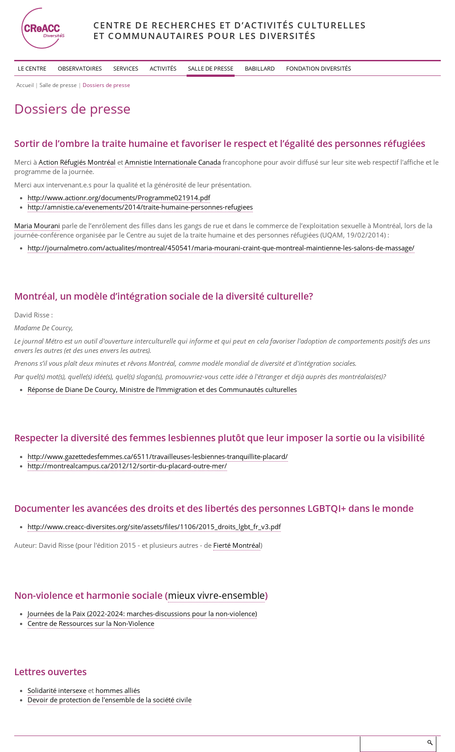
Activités (163, 68)
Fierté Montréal (236, 545)
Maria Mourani (37, 225)
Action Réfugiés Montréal (77, 162)
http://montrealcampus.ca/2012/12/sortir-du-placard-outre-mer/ (127, 465)
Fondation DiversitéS (318, 68)
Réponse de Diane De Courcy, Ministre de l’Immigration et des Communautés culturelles (162, 389)
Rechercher (429, 742)
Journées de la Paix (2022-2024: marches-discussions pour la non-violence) (142, 613)
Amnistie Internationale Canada (173, 162)
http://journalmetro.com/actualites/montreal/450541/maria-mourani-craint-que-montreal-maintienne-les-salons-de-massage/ (221, 247)
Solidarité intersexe (57, 690)
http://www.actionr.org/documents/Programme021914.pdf (119, 197)
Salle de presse (210, 68)
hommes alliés (118, 690)
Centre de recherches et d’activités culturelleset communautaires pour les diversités (229, 30)
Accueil (25, 85)
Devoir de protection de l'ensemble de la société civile (110, 699)
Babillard (260, 68)
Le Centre (32, 68)
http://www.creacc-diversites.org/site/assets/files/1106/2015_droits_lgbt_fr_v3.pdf (154, 526)
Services (125, 68)
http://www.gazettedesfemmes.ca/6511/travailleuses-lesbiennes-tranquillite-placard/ (158, 456)
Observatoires (80, 68)
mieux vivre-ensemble (216, 595)
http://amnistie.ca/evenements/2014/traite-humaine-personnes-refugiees (140, 206)
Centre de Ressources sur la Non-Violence (91, 623)
